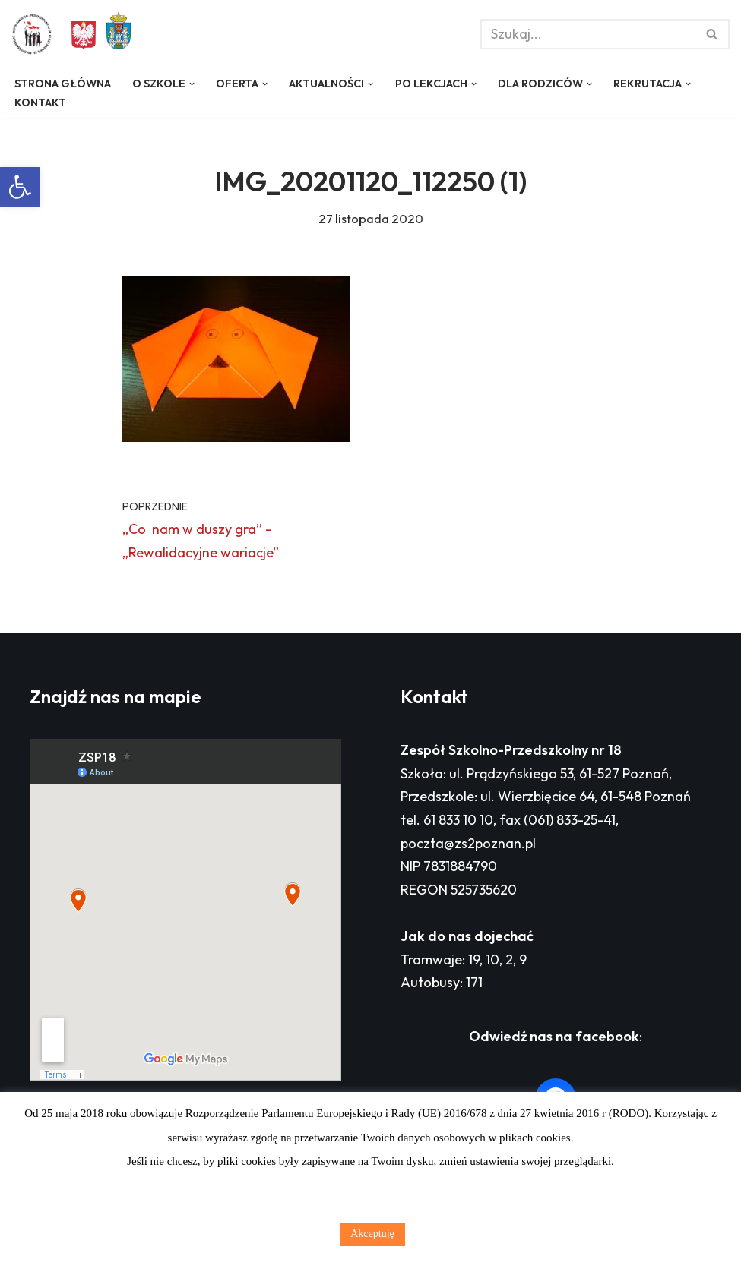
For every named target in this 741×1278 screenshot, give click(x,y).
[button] (20, 187)
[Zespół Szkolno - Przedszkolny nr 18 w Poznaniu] (35, 34)
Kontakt (40, 102)
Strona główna (62, 83)
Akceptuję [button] (372, 1233)
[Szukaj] (587, 34)
